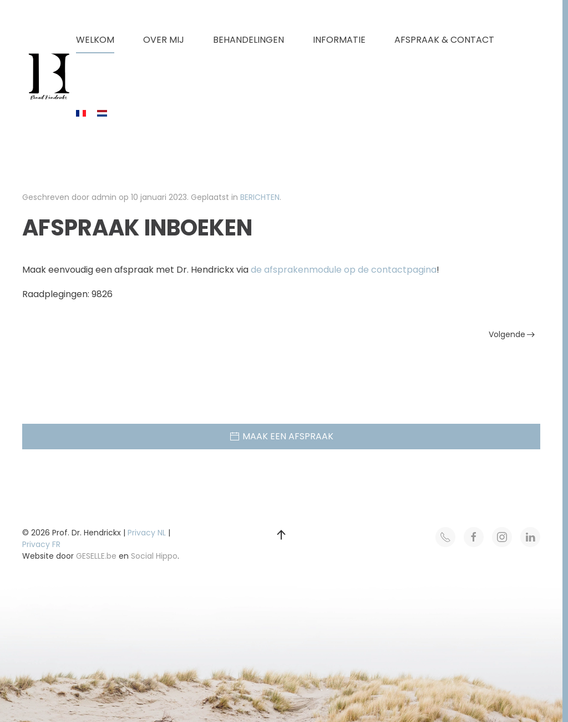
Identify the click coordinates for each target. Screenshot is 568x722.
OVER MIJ (163, 39)
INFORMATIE (339, 39)
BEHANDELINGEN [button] (248, 39)
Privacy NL (147, 532)
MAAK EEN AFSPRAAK (281, 436)
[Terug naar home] (49, 77)
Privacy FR (41, 544)
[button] (281, 535)
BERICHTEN (260, 197)
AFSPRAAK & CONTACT (444, 39)
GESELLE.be (96, 555)
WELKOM (95, 39)
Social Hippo (154, 555)
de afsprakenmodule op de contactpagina (344, 269)
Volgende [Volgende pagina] (512, 334)
